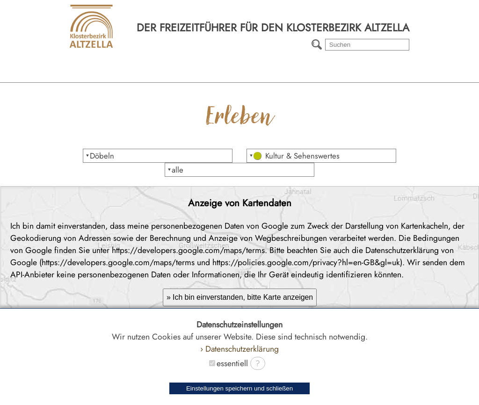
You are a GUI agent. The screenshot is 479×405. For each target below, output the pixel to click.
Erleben (187, 75)
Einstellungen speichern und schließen (239, 388)
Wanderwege (291, 75)
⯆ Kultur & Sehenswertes (294, 155)
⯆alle (175, 169)
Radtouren (394, 75)
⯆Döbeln (99, 155)
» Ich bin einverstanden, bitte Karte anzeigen (240, 297)
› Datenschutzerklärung (239, 349)
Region (84, 75)
